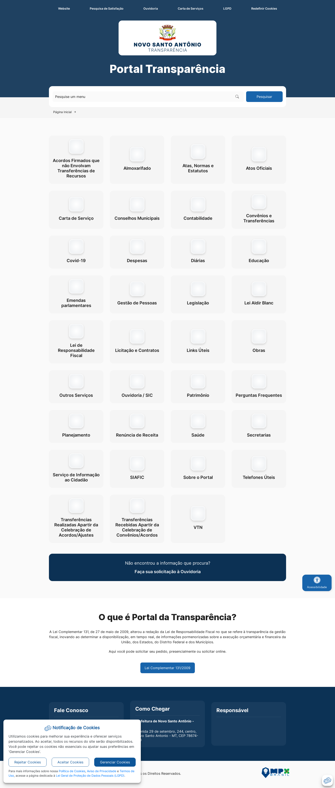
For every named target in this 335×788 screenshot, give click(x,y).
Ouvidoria (150, 8)
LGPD (227, 8)
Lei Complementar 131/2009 (167, 668)
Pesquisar (264, 96)
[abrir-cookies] (327, 780)
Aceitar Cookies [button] (70, 762)
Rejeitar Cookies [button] (27, 762)
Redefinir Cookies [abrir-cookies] (268, 8)
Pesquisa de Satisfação (106, 8)
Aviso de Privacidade (101, 771)
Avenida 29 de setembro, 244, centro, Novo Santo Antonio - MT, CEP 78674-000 (166, 735)
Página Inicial (62, 112)
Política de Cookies (72, 771)
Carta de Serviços (190, 8)
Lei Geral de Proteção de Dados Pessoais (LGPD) (90, 775)
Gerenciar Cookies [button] (115, 762)
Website (64, 8)
